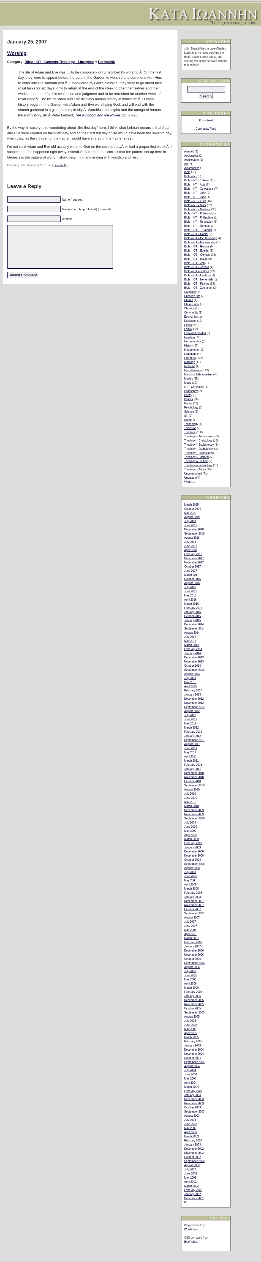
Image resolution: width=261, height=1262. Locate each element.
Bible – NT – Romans (197, 225)
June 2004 (190, 1074)
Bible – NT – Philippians (198, 217)
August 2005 (192, 1016)
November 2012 (194, 702)
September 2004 (194, 1062)
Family (188, 329)
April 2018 (190, 550)
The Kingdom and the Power (97, 115)
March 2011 (191, 760)
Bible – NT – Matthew (197, 209)
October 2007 (192, 909)
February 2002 (193, 1190)
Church (188, 300)
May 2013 (190, 682)
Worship (16, 53)
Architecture (191, 159)
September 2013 (194, 669)
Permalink (106, 62)
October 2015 (192, 616)
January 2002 (192, 1194)
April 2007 (190, 934)
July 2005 (190, 1020)
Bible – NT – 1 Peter (196, 180)
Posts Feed (206, 120)
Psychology (191, 407)
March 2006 (191, 987)
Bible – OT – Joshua (196, 267)
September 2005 (194, 1012)
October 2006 (192, 958)
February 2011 (193, 764)
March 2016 (191, 603)
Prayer (188, 403)
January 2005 (192, 1045)
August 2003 (192, 1115)
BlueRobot (190, 1241)
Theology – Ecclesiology (199, 444)
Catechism (190, 291)
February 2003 (193, 1140)
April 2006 (190, 983)
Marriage (189, 362)
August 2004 (192, 1066)
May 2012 (190, 723)
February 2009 (193, 843)
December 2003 (194, 1099)
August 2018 (192, 537)
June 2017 (190, 570)
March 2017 (191, 574)
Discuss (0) (60, 165)
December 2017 (194, 558)
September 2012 (194, 706)
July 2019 (190, 521)
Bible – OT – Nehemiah (198, 279)
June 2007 (190, 925)
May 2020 (190, 512)
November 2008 (194, 855)
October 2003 (192, 1107)
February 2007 (193, 942)
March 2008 (191, 888)
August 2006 (192, 967)
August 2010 (192, 789)
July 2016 (190, 587)
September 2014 (194, 628)
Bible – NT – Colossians (199, 188)
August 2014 (192, 632)
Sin (186, 415)
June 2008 (190, 876)
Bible (187, 172)
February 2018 (193, 554)
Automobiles (191, 168)
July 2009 (190, 822)
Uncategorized (193, 473)
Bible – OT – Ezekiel (196, 250)
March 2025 (191, 504)
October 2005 (192, 1008)
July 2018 (190, 541)
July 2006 (190, 971)
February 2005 (193, 1041)
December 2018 (194, 529)
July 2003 (190, 1119)
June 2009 (190, 826)
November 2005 (194, 1004)
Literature (190, 357)
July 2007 (190, 921)
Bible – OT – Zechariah (198, 287)
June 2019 (190, 525)
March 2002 (191, 1185)
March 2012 (191, 727)
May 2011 (190, 752)
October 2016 (192, 578)
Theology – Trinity (195, 469)
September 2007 (194, 913)
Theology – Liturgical (197, 452)
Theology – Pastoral (196, 457)
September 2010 (194, 785)
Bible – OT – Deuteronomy (200, 238)
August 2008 (192, 868)
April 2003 (190, 1132)
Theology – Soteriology (198, 465)
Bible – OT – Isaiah (196, 258)
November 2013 (194, 661)
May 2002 (190, 1177)
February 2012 (193, 731)
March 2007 (191, 938)
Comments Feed (206, 128)
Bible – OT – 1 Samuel (198, 229)
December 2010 (194, 773)
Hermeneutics (192, 341)
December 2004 (194, 1049)
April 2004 (190, 1082)
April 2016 (190, 599)
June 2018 (190, 545)
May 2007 (190, 929)
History (188, 345)
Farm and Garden (195, 333)
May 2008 (190, 880)
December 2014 (194, 624)
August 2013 (192, 673)
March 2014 (191, 645)
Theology (189, 432)
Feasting (189, 337)
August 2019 (192, 517)
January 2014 (192, 653)
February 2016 (193, 607)
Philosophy (191, 390)
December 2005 (194, 1000)
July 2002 (190, 1169)
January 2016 (192, 612)
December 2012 (194, 698)
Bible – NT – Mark (195, 205)
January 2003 (192, 1144)
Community (191, 312)
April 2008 (190, 884)
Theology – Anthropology (199, 436)
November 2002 (194, 1152)
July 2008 (190, 872)
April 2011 (190, 756)
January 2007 (192, 946)
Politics (188, 399)
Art (186, 163)
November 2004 (194, 1053)
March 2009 (191, 839)
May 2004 (190, 1078)
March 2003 (191, 1136)
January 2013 (192, 694)
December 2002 (194, 1148)
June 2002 (190, 1173)
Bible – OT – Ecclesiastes (200, 242)
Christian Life (192, 296)
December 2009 (194, 810)
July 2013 (190, 678)
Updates (189, 477)
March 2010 (191, 806)
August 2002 (192, 1165)
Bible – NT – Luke (195, 201)
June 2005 (190, 1024)
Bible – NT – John (195, 192)
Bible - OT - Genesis (41, 62)
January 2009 (192, 847)
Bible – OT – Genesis (197, 254)
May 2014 (190, 640)
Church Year (191, 304)
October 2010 (192, 781)
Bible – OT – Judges (196, 271)
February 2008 (193, 892)
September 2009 (194, 818)
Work (187, 481)
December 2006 (194, 950)
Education (190, 320)
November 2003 (194, 1103)
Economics (191, 316)
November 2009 (194, 814)
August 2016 (192, 583)
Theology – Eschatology (199, 448)
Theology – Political (196, 461)
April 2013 (190, 686)
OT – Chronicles (194, 386)
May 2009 (190, 830)
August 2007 (192, 917)
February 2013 (193, 690)
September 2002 (194, 1161)
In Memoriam (192, 349)
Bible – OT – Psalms (196, 283)
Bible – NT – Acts (194, 184)
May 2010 (190, 801)
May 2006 (190, 979)
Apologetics (191, 155)
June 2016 (190, 591)
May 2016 (190, 595)
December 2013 (194, 657)
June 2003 (190, 1123)
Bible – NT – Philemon (197, 213)
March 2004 (191, 1086)
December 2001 (194, 1198)
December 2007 (194, 901)
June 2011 (190, 748)
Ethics (188, 324)
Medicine (189, 366)
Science (189, 411)
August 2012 (192, 711)
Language (190, 353)
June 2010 (190, 797)
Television (190, 428)
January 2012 (192, 735)
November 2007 (194, 905)
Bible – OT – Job (194, 263)
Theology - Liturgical (76, 62)
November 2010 (194, 777)
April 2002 (190, 1181)
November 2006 (194, 954)
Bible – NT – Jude (195, 196)
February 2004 (193, 1090)
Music (187, 382)
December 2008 (194, 851)
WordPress (191, 1229)
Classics (189, 308)
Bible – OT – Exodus (197, 246)
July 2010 (190, 793)
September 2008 (194, 863)
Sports (188, 419)
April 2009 (190, 834)
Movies (188, 378)
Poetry (188, 395)
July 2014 (190, 636)
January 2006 (192, 995)
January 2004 (192, 1095)
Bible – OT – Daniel (196, 234)
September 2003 (194, 1111)
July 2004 (190, 1070)
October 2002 (192, 1157)
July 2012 (190, 715)
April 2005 (190, 1033)
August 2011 (192, 744)
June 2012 (190, 719)
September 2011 (194, 740)
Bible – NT (190, 176)
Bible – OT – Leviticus (197, 275)
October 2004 (192, 1057)
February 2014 (193, 649)
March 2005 (191, 1037)
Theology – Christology (198, 440)
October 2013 (192, 665)
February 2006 (193, 991)
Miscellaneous (193, 370)
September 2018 (194, 533)
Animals (189, 151)
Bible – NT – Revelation (198, 221)
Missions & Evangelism (198, 374)
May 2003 (190, 1128)
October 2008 (192, 859)
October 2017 (192, 566)
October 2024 (192, 508)
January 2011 (192, 768)
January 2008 (192, 896)
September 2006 (194, 962)
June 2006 (190, 975)
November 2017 (194, 562)
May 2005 (190, 1029)
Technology (191, 424)
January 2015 (192, 620)
